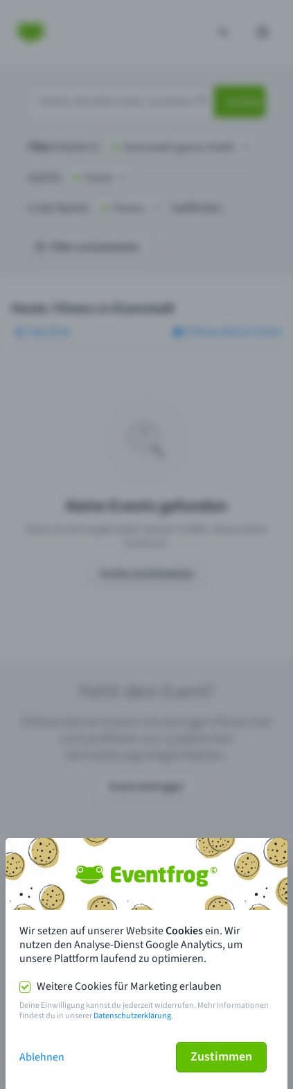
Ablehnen (41, 1057)
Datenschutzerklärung (132, 1016)
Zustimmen (221, 1056)
